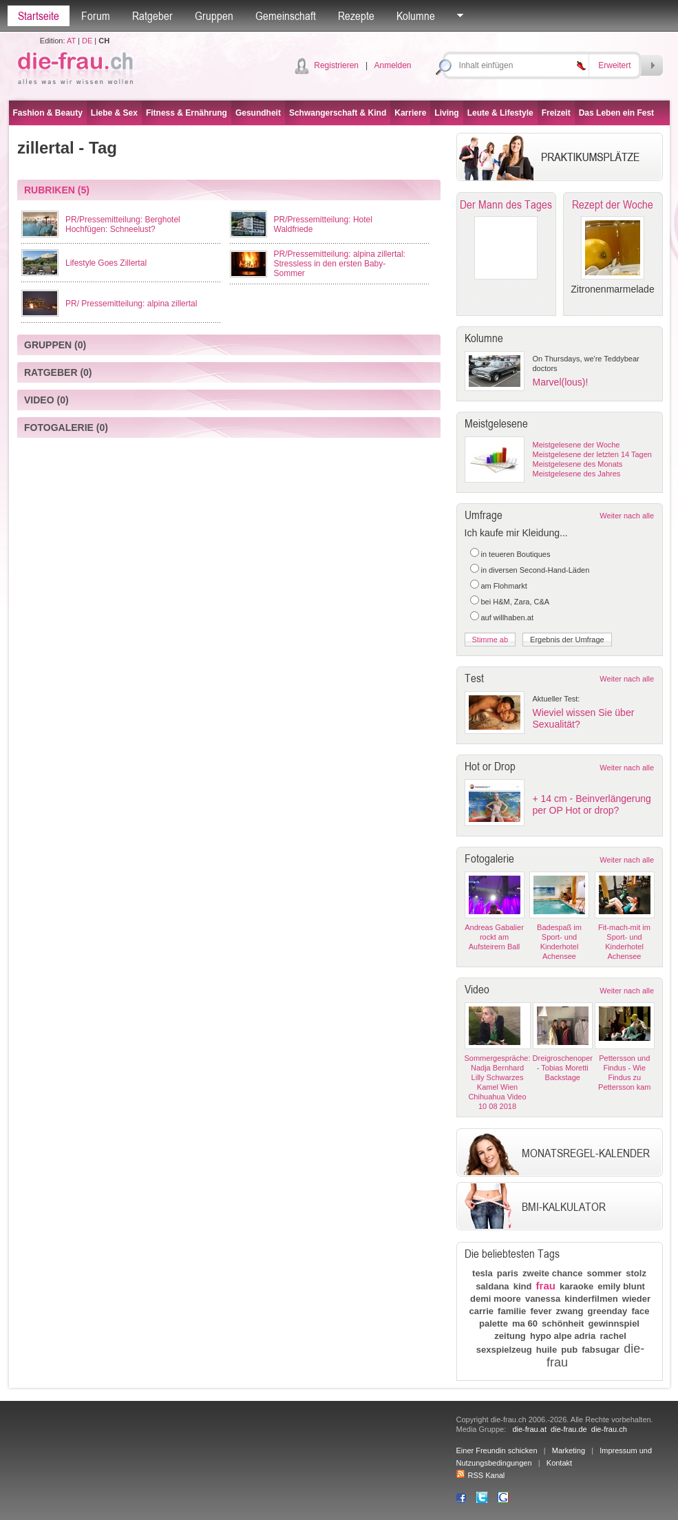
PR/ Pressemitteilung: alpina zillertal (131, 303)
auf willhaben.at (507, 617)
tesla (482, 1273)
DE (87, 40)
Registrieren (336, 65)
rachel (613, 1336)
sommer (604, 1273)
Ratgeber (152, 16)
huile (546, 1349)
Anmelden (392, 65)
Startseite (38, 16)
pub (569, 1349)
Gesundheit (258, 113)
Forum (95, 16)
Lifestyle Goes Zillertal (106, 263)
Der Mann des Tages (506, 204)
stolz (636, 1273)
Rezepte (356, 16)
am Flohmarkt (504, 586)
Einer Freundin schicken (497, 1450)
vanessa (542, 1299)
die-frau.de (569, 1429)
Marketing (568, 1450)
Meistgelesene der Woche (576, 445)
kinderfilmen (590, 1299)
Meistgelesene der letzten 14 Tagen (592, 454)
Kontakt (559, 1463)
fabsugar (600, 1349)
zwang (570, 1311)
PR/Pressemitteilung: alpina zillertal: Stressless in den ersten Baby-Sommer (339, 263)
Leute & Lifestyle (500, 113)
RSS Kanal (480, 1475)
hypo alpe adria (562, 1336)
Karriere (410, 113)
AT (71, 40)
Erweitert (614, 65)
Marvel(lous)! (561, 382)
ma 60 (525, 1323)
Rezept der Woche (612, 204)
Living (446, 113)
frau (545, 1285)
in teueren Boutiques (516, 554)
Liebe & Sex (114, 113)
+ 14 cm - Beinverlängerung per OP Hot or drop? (592, 804)
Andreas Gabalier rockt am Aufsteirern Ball (494, 937)
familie (512, 1311)
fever (540, 1311)
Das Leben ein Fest (616, 113)
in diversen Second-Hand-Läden (535, 570)
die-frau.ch (609, 1429)
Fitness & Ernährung (186, 113)
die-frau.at (529, 1429)
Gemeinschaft (285, 16)
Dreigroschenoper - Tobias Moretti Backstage (563, 1067)
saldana (492, 1286)
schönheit (563, 1323)
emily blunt (621, 1286)
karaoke (576, 1286)
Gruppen (214, 16)
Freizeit (556, 113)
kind (522, 1286)
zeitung (510, 1336)
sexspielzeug (504, 1349)
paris (507, 1273)
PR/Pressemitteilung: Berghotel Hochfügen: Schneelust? (122, 224)
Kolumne (415, 16)
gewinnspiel (614, 1323)
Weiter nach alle (627, 515)
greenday (607, 1311)
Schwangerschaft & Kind (337, 113)
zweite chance (552, 1273)
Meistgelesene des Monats (578, 464)
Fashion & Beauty (48, 113)
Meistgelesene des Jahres (577, 473)
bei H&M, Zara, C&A (515, 602)
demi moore (495, 1299)
